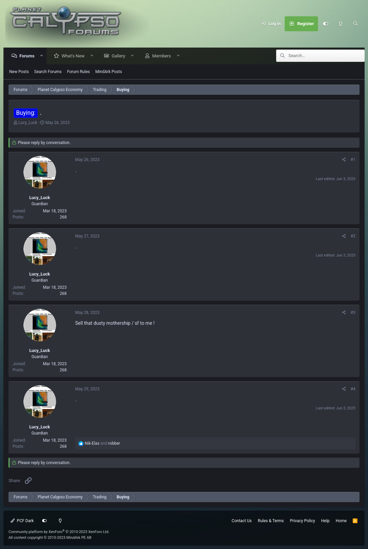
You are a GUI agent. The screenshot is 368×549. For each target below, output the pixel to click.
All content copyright (50, 537)
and (102, 443)
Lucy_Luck (27, 123)
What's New (74, 56)
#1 (353, 160)
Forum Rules (78, 72)
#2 (353, 236)
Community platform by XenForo (59, 532)
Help (325, 520)
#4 (353, 389)
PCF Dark (22, 520)
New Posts (19, 72)
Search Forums (48, 72)
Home (341, 520)
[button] (43, 56)
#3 (353, 313)
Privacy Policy (302, 520)
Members (163, 56)
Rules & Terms (271, 520)
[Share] (344, 160)
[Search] (355, 23)
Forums (28, 56)
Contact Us (242, 520)
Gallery (120, 56)
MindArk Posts (108, 72)
